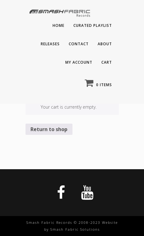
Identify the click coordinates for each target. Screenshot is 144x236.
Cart (106, 62)
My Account (78, 62)
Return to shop (48, 129)
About (105, 44)
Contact (79, 44)
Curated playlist (92, 25)
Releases (50, 44)
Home (58, 25)
